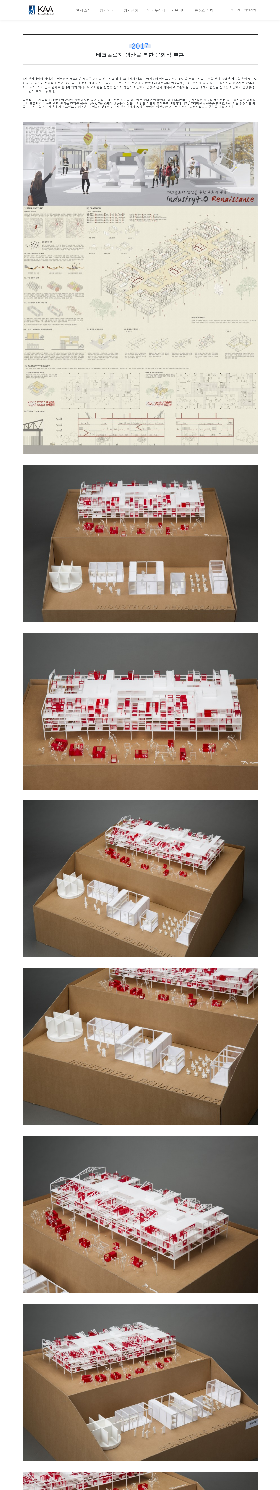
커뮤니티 (178, 10)
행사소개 (83, 10)
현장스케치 (204, 10)
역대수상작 (156, 10)
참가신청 (130, 10)
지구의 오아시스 (50, 1420)
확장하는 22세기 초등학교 (180, 1420)
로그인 (235, 10)
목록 (140, 1396)
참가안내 (107, 10)
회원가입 (250, 10)
